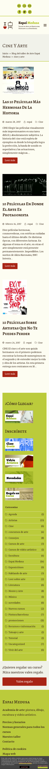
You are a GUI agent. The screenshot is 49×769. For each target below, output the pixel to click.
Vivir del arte (15, 650)
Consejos (13, 538)
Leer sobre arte (16, 579)
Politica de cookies (14, 749)
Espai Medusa (16, 561)
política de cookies (25, 763)
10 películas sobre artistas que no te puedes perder (20, 328)
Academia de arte (13, 710)
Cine (40, 122)
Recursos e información (21, 626)
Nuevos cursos (16, 608)
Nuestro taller (11, 736)
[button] (45, 25)
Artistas (12, 520)
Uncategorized (16, 644)
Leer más (10, 160)
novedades (14, 602)
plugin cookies (43, 766)
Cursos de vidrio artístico (22, 549)
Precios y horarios (13, 722)
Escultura (13, 555)
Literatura (14, 585)
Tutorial (13, 638)
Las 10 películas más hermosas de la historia (21, 107)
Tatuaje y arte (16, 632)
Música (12, 597)
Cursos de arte (16, 543)
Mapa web (9, 753)
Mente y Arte (15, 591)
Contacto (8, 741)
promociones (16, 620)
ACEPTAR (24, 767)
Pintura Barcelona (18, 614)
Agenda (12, 514)
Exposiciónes (16, 567)
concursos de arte (18, 532)
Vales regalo (24, 681)
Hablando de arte (17, 573)
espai (29, 122)
